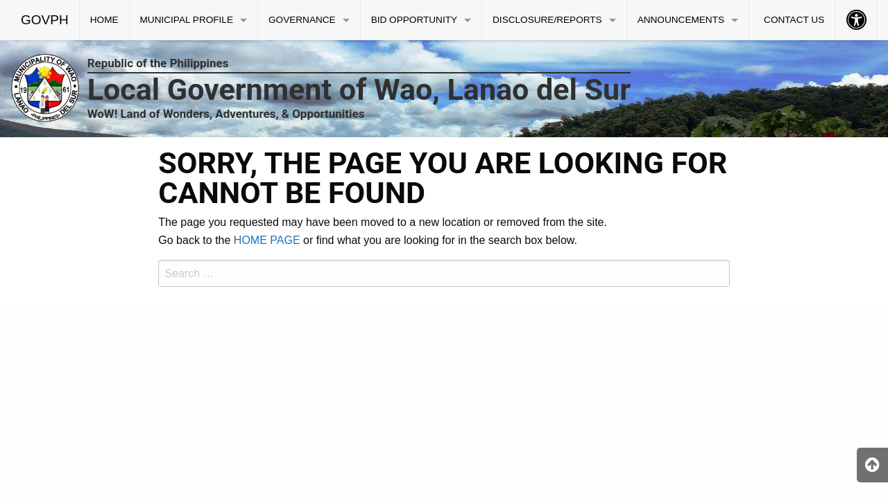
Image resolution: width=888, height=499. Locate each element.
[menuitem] (45, 20)
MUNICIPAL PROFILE (186, 20)
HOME (104, 20)
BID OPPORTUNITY (414, 20)
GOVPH (45, 19)
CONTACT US (794, 20)
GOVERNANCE (302, 20)
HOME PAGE (267, 240)
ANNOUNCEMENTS (681, 20)
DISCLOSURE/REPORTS (547, 20)
